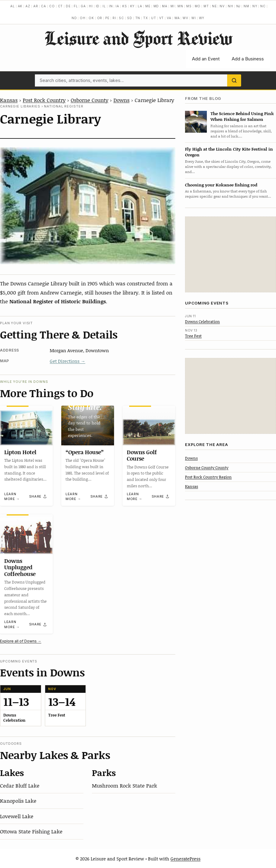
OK (91, 18)
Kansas (9, 100)
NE (214, 6)
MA (164, 6)
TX (145, 18)
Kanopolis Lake (18, 800)
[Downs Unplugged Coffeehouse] (26, 534)
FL (76, 6)
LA (140, 6)
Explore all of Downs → (20, 641)
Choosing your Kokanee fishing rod (221, 185)
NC (263, 6)
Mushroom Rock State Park (124, 785)
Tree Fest (193, 336)
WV (185, 18)
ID (98, 6)
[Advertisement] (230, 254)
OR (100, 18)
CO (52, 6)
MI (172, 6)
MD (156, 6)
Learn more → (12, 496)
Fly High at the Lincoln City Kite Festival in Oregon (229, 152)
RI (114, 18)
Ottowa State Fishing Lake (31, 831)
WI (193, 18)
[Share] (38, 496)
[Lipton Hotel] (26, 425)
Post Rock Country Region (208, 477)
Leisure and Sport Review (138, 38)
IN (111, 6)
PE (107, 18)
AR (35, 6)
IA (117, 6)
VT (161, 18)
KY (132, 6)
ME (147, 6)
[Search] (234, 80)
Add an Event (206, 59)
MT (206, 6)
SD (129, 18)
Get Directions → (67, 361)
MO (198, 6)
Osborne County (89, 100)
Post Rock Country (44, 100)
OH (83, 18)
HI (91, 6)
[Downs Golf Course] (149, 425)
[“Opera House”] (87, 425)
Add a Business (248, 59)
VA (169, 18)
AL (12, 6)
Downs (121, 100)
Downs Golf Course (142, 455)
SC (121, 18)
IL (104, 6)
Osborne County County (206, 467)
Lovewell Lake (16, 816)
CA (43, 6)
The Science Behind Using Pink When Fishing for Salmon (242, 116)
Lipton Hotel (20, 452)
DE (68, 6)
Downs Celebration (202, 321)
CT (60, 6)
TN (137, 18)
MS (189, 6)
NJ (238, 6)
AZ (27, 6)
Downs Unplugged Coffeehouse (19, 567)
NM (246, 6)
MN (180, 6)
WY (202, 18)
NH (230, 6)
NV (222, 6)
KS (124, 6)
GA (83, 6)
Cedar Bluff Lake (19, 785)
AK (20, 6)
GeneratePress (185, 858)
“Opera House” (85, 452)
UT (153, 18)
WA (177, 18)
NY (254, 6)
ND (74, 18)
